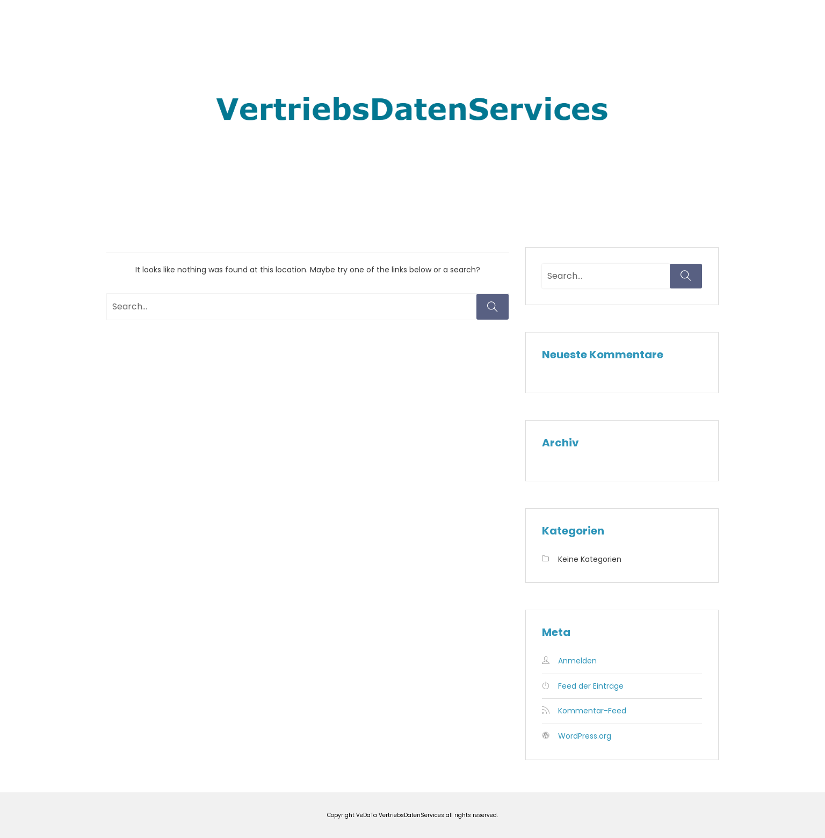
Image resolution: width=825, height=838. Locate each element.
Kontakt (692, 26)
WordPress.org (584, 736)
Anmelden (577, 660)
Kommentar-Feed (592, 710)
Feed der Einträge (591, 686)
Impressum (630, 26)
